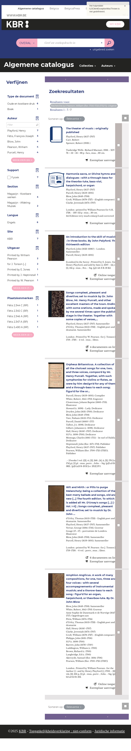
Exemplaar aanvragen (101, 160)
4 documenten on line (101, 356)
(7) (22, 288)
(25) (23, 160)
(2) (22, 335)
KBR (22, 744)
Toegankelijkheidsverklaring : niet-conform (60, 744)
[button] (23, 103)
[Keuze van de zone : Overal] (27, 43)
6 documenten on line (101, 567)
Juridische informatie (109, 744)
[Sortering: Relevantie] (74, 118)
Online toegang (105, 281)
